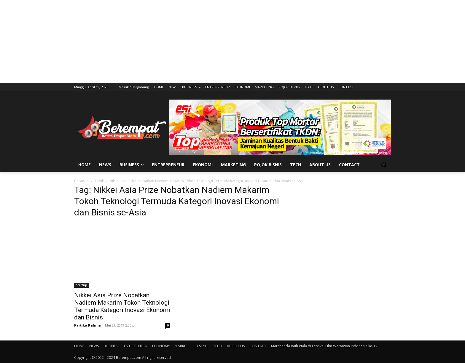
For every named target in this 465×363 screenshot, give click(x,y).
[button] (384, 165)
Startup (81, 285)
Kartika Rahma (87, 325)
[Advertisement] (232, 41)
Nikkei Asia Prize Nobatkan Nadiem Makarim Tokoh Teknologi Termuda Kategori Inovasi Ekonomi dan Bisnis (122, 306)
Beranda (81, 180)
